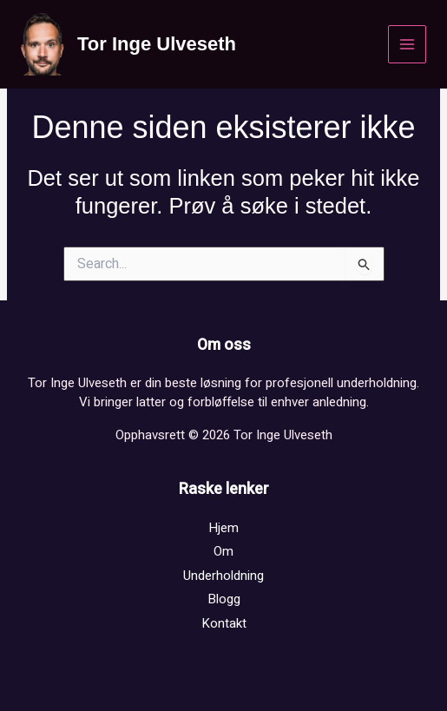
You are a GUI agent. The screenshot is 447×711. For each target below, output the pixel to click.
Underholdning (223, 575)
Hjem (223, 527)
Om (223, 551)
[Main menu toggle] (407, 44)
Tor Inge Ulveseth (156, 44)
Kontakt (224, 623)
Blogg (223, 599)
